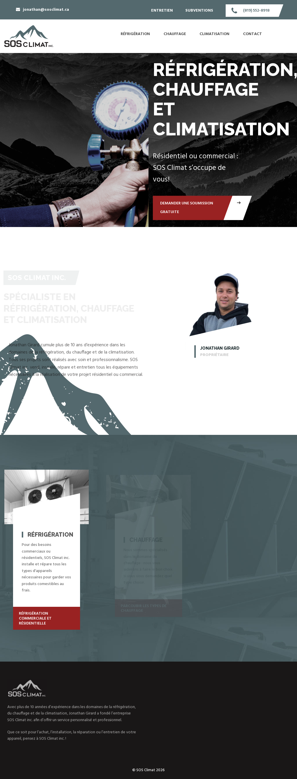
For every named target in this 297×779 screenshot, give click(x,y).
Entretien (162, 10)
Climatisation (214, 34)
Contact (252, 34)
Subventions (199, 10)
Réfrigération (135, 34)
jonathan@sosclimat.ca (46, 9)
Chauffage (175, 34)
